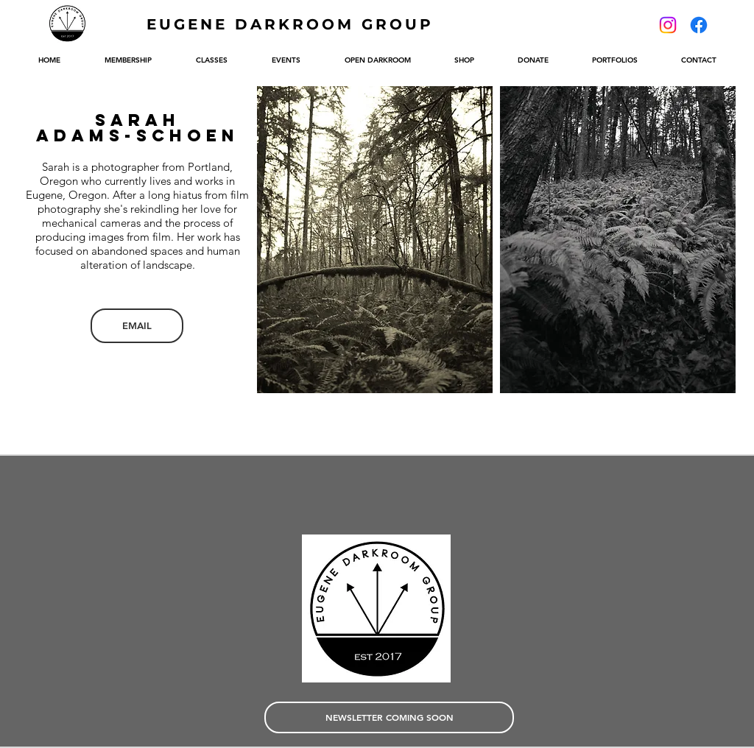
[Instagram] (668, 25)
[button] (375, 239)
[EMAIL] (137, 325)
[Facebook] (699, 25)
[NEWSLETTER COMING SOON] (389, 717)
